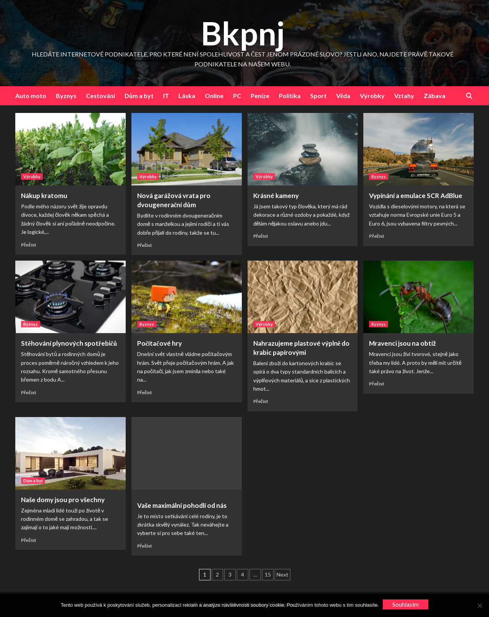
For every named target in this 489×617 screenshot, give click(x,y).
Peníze (260, 95)
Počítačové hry (159, 343)
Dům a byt (139, 95)
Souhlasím (405, 604)
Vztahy (404, 95)
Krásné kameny (276, 196)
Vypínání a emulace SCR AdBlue (415, 196)
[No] (479, 605)
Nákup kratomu (44, 196)
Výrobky (372, 95)
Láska (186, 95)
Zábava (434, 95)
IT (166, 95)
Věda (343, 95)
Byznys (66, 95)
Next (282, 574)
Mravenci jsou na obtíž (402, 343)
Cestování (100, 95)
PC (237, 95)
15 (268, 574)
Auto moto (30, 95)
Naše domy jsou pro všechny (63, 500)
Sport (318, 95)
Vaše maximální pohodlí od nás (182, 505)
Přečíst (28, 245)
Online (214, 95)
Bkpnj (243, 33)
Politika (290, 95)
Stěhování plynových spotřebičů (69, 343)
